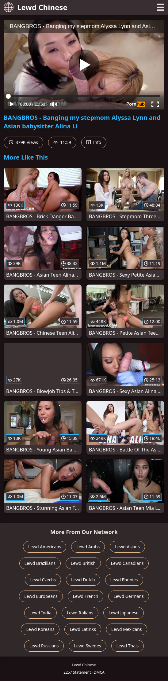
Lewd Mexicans (126, 629)
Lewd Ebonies (124, 580)
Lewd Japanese (124, 613)
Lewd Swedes (87, 646)
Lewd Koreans (40, 629)
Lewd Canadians (127, 563)
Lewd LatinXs (83, 629)
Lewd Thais (127, 646)
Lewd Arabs (88, 547)
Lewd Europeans (40, 596)
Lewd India (40, 613)
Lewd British (83, 563)
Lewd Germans (128, 596)
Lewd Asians (127, 547)
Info (93, 142)
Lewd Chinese (35, 7)
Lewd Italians (80, 613)
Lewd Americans (44, 547)
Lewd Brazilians (40, 563)
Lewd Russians (44, 646)
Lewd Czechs (43, 580)
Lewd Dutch (83, 580)
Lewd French (85, 596)
